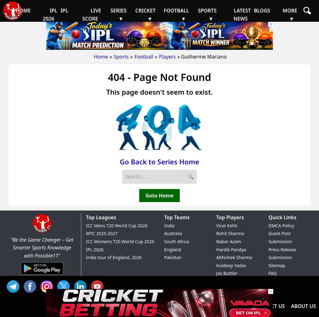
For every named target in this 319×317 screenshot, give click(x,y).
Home (101, 56)
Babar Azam (228, 241)
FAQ (273, 273)
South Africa (176, 241)
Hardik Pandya (231, 250)
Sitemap (277, 265)
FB (31, 286)
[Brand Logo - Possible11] (42, 231)
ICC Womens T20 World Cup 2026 (120, 241)
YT (99, 286)
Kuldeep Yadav (231, 265)
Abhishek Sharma (234, 257)
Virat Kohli (226, 226)
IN (82, 286)
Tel (14, 286)
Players (167, 56)
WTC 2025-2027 (102, 233)
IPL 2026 (94, 250)
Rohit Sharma (230, 233)
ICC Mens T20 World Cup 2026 (116, 226)
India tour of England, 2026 (114, 257)
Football (143, 56)
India (169, 226)
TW (65, 286)
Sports (121, 56)
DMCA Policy (281, 226)
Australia (173, 233)
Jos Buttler (226, 273)
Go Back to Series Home (159, 161)
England (172, 250)
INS (48, 286)
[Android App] (42, 275)
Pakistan (173, 257)
